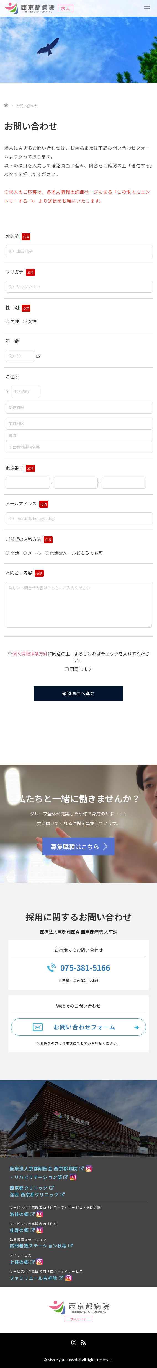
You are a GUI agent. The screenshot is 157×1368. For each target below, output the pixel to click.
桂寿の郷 (22, 1230)
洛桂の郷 (22, 1214)
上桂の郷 (22, 1262)
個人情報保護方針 (30, 653)
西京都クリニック (32, 1187)
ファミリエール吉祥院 (36, 1278)
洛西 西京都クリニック (37, 1194)
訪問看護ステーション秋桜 (41, 1245)
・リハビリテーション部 (39, 1177)
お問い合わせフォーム (84, 1026)
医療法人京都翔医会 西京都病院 (47, 1168)
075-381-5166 (85, 967)
